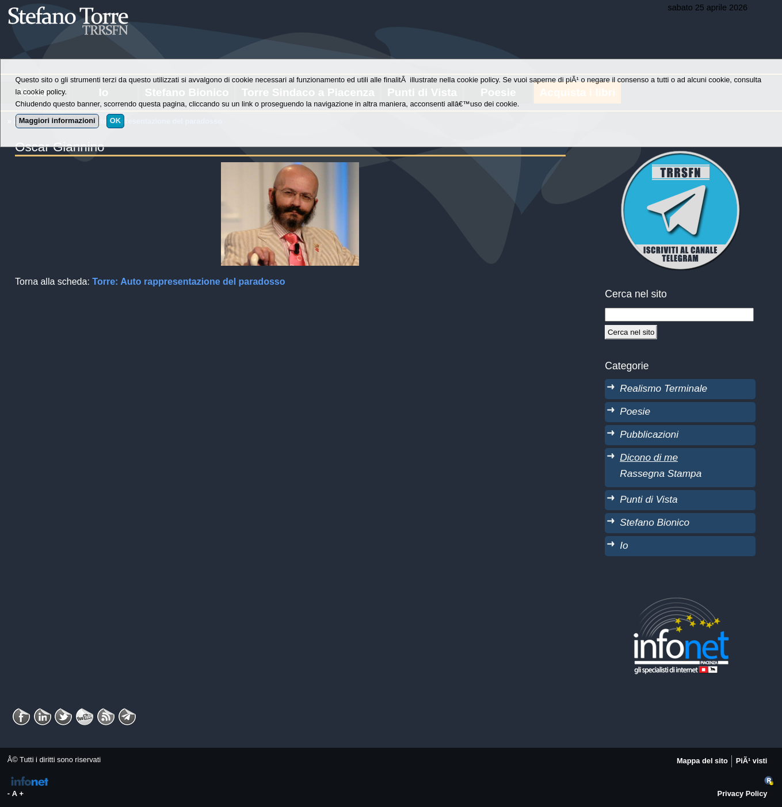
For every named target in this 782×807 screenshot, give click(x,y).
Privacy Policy (743, 793)
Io (624, 545)
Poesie (635, 411)
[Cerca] (631, 332)
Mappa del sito (702, 760)
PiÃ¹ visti (752, 760)
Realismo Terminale (663, 388)
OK (115, 120)
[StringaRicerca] (679, 315)
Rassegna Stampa (660, 473)
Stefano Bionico (654, 522)
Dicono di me (649, 457)
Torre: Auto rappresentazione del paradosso (188, 281)
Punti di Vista (648, 499)
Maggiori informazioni (57, 120)
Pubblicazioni (649, 434)
